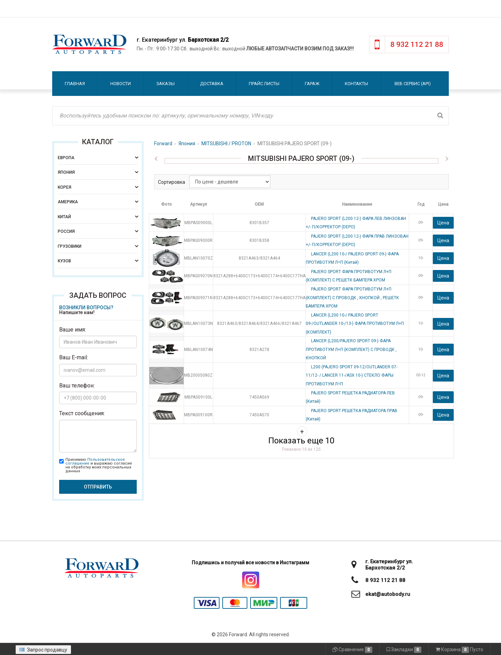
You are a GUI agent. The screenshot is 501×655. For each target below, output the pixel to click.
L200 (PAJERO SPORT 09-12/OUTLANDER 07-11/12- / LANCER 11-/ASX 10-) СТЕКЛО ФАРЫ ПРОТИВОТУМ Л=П (351, 375)
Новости (120, 83)
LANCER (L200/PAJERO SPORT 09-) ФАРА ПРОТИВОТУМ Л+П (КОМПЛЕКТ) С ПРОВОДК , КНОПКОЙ (351, 349)
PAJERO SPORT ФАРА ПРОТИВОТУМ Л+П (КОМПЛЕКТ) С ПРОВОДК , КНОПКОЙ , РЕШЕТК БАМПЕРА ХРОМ (352, 298)
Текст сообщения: (82, 413)
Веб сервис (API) (413, 83)
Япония (186, 143)
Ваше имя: (72, 329)
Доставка (211, 83)
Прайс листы (264, 83)
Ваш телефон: (77, 385)
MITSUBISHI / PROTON (226, 143)
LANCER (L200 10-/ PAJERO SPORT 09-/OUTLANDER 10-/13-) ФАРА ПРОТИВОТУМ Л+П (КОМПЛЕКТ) (355, 324)
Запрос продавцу (43, 650)
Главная (75, 83)
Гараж (312, 83)
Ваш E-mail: (73, 357)
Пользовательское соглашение (95, 461)
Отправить (98, 487)
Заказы (165, 83)
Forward (163, 143)
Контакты (356, 83)
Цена (443, 223)
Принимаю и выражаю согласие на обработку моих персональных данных (98, 465)
